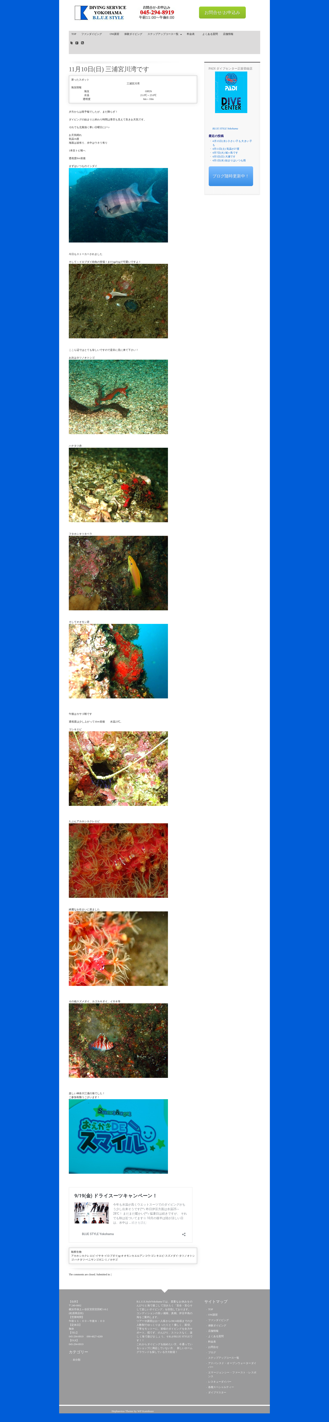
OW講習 (114, 34)
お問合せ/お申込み (222, 12)
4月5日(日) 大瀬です (223, 156)
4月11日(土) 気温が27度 (225, 148)
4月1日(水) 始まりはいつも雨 (229, 160)
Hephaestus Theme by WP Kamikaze (133, 1411)
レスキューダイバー (219, 1381)
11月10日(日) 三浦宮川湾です (109, 69)
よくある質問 (210, 34)
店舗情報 (228, 34)
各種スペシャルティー (221, 1387)
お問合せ (213, 1347)
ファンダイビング (93, 34)
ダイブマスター (217, 1392)
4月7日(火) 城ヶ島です (225, 152)
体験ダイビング (133, 34)
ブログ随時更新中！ (230, 176)
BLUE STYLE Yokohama (225, 128)
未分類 (76, 1359)
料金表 (192, 34)
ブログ (212, 1352)
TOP (73, 34)
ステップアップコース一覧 (163, 35)
